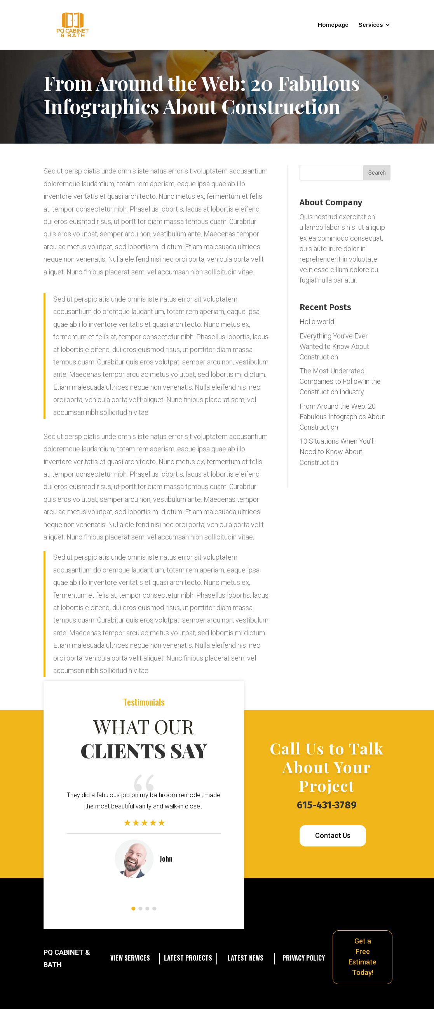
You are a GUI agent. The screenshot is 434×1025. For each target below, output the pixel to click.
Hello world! (318, 321)
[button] (133, 909)
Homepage (333, 25)
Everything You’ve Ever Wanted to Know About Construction (334, 346)
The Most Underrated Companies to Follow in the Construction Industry (340, 381)
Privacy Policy (303, 958)
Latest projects (188, 958)
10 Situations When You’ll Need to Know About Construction (337, 451)
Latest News (245, 958)
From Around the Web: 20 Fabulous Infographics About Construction (342, 416)
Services (371, 25)
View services (130, 958)
